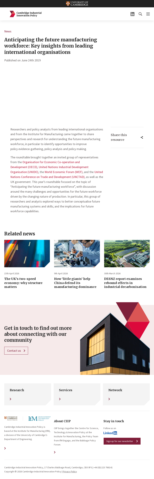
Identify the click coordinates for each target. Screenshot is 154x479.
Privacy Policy (70, 471)
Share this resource (119, 137)
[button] (140, 14)
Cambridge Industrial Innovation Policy (25, 14)
